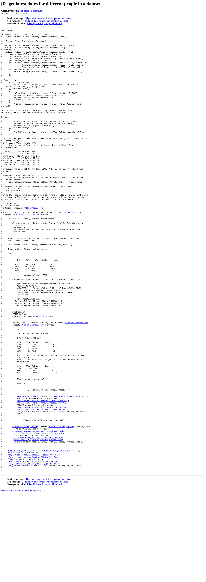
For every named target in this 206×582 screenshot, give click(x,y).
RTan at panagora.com (76, 381)
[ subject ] (48, 23)
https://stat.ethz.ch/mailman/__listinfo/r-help (43, 475)
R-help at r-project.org (30, 470)
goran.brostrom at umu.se (30, 11)
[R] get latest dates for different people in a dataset (48, 18)
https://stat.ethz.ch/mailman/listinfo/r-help (43, 477)
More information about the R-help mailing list (23, 579)
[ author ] (57, 23)
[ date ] (30, 23)
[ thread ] (38, 23)
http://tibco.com (34, 243)
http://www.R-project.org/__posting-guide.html (42, 483)
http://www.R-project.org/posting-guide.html (42, 485)
